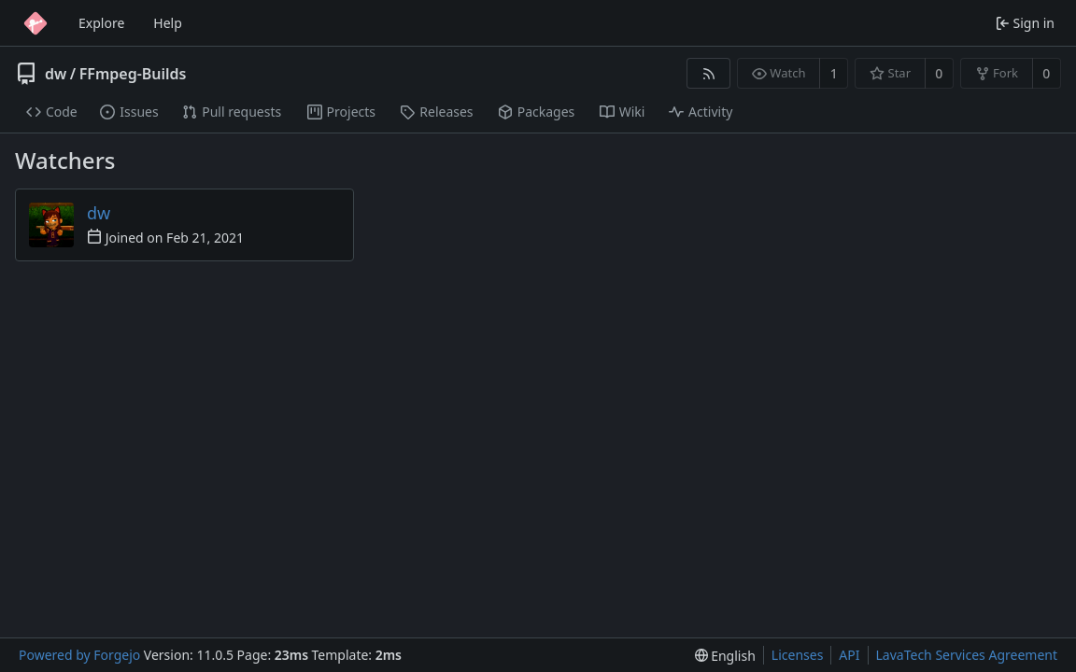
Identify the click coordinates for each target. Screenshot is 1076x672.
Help (167, 23)
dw (55, 73)
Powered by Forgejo (79, 655)
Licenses (798, 655)
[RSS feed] (708, 73)
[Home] (35, 23)
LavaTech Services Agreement (966, 655)
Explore (101, 23)
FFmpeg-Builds (133, 73)
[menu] (725, 656)
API (849, 655)
